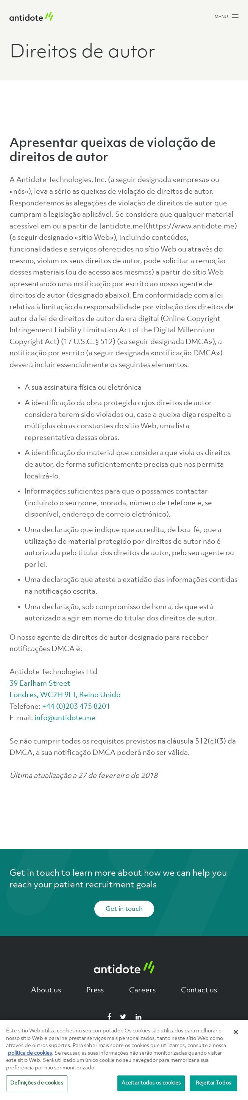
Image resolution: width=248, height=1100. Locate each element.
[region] (124, 1060)
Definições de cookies (36, 1083)
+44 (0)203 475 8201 (76, 707)
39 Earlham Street (39, 684)
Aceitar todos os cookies (151, 1083)
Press (95, 990)
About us (46, 990)
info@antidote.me (64, 718)
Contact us (199, 990)
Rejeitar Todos (213, 1083)
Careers (142, 990)
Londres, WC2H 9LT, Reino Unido (64, 695)
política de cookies (30, 1053)
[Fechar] (236, 1032)
